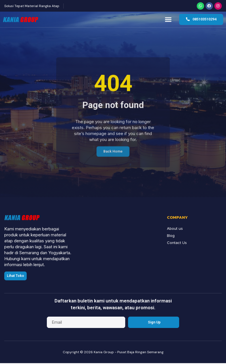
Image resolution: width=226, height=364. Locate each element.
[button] (168, 20)
